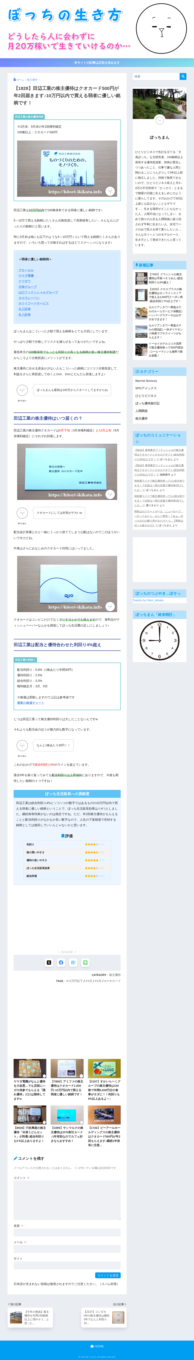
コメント (22, 1177)
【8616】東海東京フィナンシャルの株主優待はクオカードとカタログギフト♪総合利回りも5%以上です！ (159, 455)
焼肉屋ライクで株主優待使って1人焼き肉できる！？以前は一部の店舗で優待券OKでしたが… (159, 485)
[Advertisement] (67, 922)
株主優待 (115, 975)
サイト (18, 1258)
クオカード (113, 981)
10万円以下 (75, 981)
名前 (19, 1226)
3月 (90, 981)
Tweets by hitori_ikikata (148, 600)
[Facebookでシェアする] (61, 962)
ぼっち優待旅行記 (147, 403)
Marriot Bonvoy (146, 380)
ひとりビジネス (146, 396)
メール (20, 1242)
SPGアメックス (146, 388)
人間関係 (141, 411)
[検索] (183, 76)
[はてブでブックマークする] (73, 962)
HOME (97, 1346)
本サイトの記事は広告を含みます (97, 62)
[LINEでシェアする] (85, 962)
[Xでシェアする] (49, 962)
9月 (99, 981)
